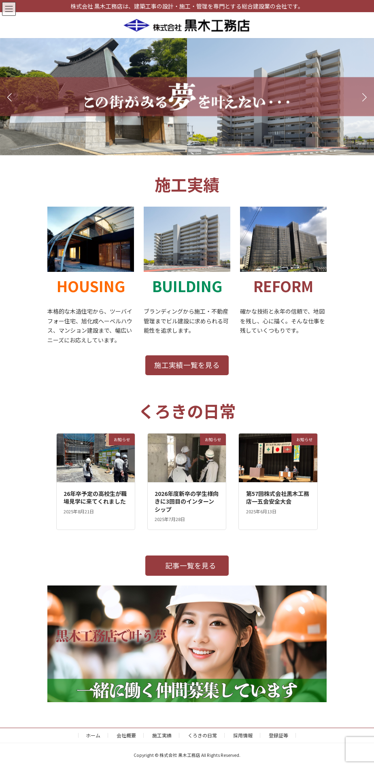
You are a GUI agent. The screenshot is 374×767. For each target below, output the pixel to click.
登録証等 (278, 735)
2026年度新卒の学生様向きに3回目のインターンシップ (187, 501)
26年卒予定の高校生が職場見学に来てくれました (95, 497)
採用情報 (243, 735)
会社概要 (126, 735)
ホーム (93, 735)
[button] (179, 151)
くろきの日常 (202, 735)
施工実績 (162, 735)
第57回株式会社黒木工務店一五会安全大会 (277, 497)
